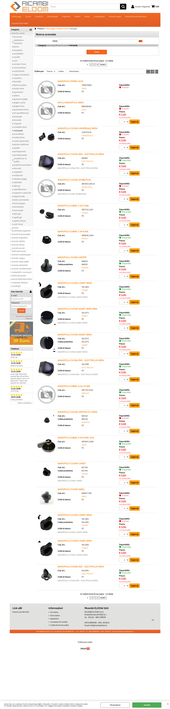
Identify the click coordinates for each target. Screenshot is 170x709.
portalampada (20, 155)
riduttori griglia (20, 179)
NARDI (84, 238)
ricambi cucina (18, 33)
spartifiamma (20, 189)
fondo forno (19, 88)
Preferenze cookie (85, 642)
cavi (15, 60)
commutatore (20, 67)
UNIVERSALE (87, 135)
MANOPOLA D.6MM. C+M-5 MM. (73, 205)
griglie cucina (19, 102)
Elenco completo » (25, 403)
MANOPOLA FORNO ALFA (70, 81)
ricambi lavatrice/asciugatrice (21, 229)
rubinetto (18, 182)
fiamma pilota (20, 85)
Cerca (54, 41)
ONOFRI (85, 268)
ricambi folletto (18, 241)
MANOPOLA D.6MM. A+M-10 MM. (74, 386)
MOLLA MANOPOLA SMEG (71, 102)
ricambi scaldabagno (21, 254)
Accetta (147, 705)
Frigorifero (66, 16)
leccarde (17, 120)
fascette (17, 81)
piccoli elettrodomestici (22, 279)
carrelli (17, 57)
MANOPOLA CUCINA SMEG (71, 489)
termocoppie (19, 203)
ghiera (16, 95)
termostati (18, 210)
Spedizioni (54, 619)
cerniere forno (20, 64)
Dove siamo (55, 615)
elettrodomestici (19, 275)
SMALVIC (85, 393)
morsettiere (19, 134)
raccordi (17, 168)
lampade (18, 116)
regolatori (18, 172)
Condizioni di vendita (59, 622)
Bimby (87, 16)
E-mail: (14, 295)
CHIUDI (168, 703)
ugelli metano (20, 221)
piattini (17, 148)
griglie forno (19, 106)
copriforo (18, 78)
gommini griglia (21, 99)
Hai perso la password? (24, 316)
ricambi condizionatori (21, 268)
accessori (18, 37)
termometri (19, 207)
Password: (15, 303)
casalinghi (16, 286)
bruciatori (18, 50)
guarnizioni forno (21, 109)
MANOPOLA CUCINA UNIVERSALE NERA (77, 128)
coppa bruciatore (21, 74)
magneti (17, 123)
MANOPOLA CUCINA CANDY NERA (75, 283)
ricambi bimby (18, 245)
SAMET (85, 316)
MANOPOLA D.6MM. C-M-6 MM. (73, 231)
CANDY (85, 213)
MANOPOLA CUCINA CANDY (72, 463)
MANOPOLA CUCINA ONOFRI (72, 257)
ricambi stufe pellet (20, 261)
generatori (18, 92)
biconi (16, 46)
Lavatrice (39, 16)
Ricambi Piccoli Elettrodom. (136, 16)
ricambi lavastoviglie (21, 234)
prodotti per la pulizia (20, 160)
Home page (16, 16)
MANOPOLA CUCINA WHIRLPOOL (74, 180)
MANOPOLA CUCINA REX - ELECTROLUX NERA (81, 154)
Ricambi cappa (115, 16)
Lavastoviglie (52, 16)
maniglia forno (20, 127)
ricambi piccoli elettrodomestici (19, 249)
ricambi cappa (18, 258)
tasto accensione (21, 200)
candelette (18, 53)
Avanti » (103, 65)
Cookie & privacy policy (59, 625)
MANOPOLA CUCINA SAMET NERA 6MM (77, 309)
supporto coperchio (22, 193)
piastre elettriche (21, 144)
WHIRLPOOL (87, 187)
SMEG (84, 88)
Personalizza (115, 705)
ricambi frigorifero (20, 238)
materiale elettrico (20, 282)
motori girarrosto (21, 141)
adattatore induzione (19, 41)
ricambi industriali (20, 265)
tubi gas (17, 214)
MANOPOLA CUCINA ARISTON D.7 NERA (77, 412)
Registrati (28, 318)
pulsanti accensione (22, 165)
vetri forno (18, 224)
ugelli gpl (18, 217)
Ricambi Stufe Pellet (20, 23)
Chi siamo (54, 612)
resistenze (18, 175)
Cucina (28, 16)
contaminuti (19, 71)
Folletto (77, 16)
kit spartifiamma (21, 113)
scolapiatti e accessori (22, 272)
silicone (17, 186)
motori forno (19, 137)
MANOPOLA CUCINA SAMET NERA (75, 334)
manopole (18, 130)
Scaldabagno (99, 16)
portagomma (20, 151)
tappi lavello (19, 196)
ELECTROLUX (87, 161)
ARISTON (85, 422)
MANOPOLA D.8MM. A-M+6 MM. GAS (76, 437)
